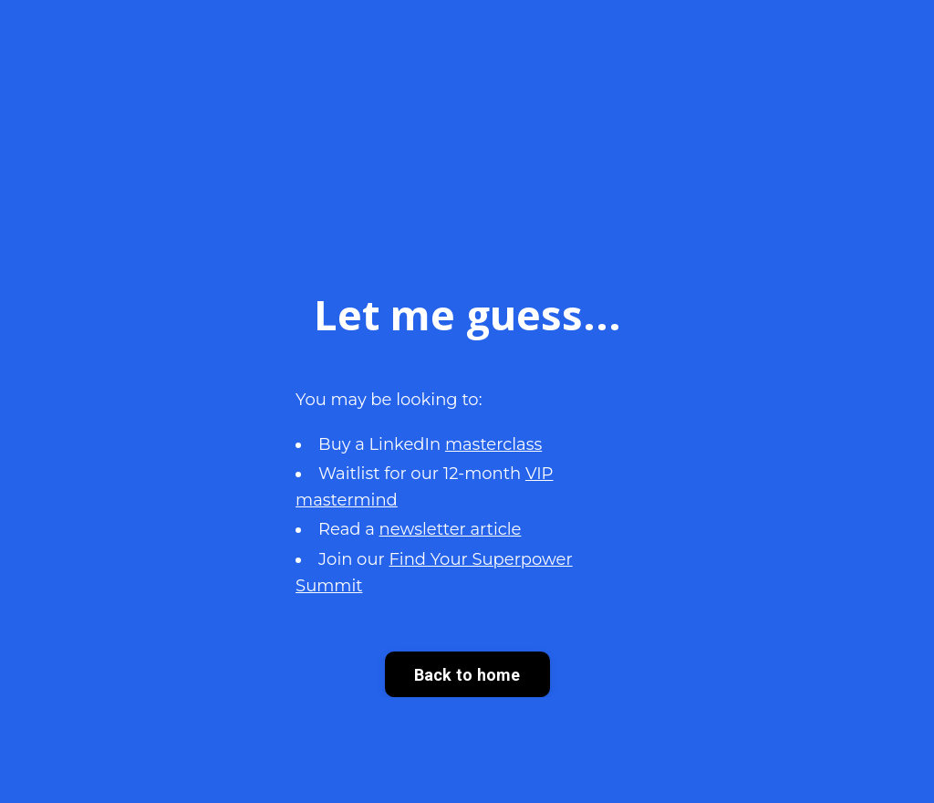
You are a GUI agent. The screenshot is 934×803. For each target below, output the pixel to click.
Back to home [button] (467, 674)
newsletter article (450, 529)
